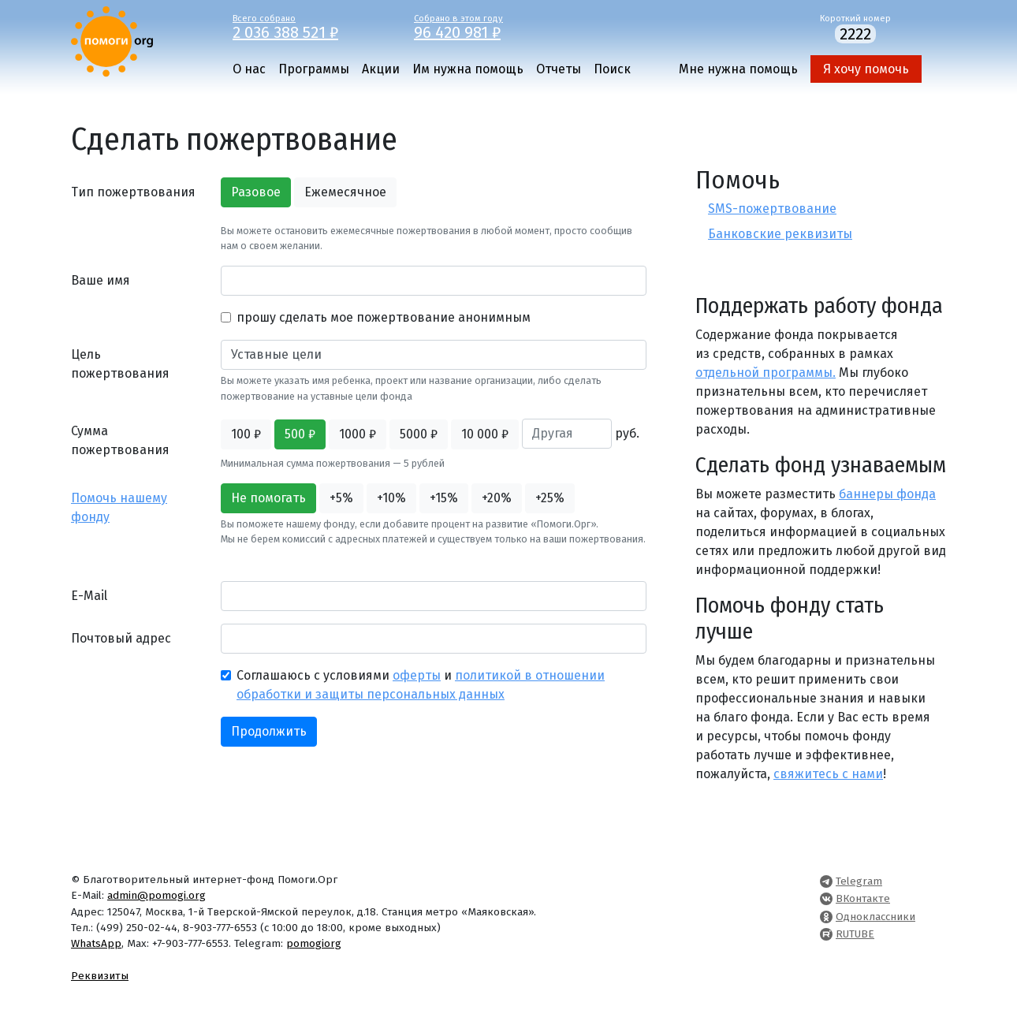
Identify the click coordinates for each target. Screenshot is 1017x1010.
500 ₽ (300, 434)
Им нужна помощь (467, 68)
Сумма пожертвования (120, 440)
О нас (249, 68)
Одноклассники (875, 916)
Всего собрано (311, 26)
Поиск (612, 68)
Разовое (256, 191)
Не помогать (268, 497)
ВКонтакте (863, 898)
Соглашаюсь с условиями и (421, 685)
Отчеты (558, 68)
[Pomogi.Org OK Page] (826, 916)
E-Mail (89, 595)
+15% (444, 497)
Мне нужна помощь (738, 68)
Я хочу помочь (866, 68)
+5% (341, 497)
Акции (381, 68)
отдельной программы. (765, 372)
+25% (549, 497)
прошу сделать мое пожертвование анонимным (384, 317)
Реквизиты (100, 975)
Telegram (859, 881)
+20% (497, 497)
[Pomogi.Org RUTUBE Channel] (826, 934)
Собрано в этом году (493, 26)
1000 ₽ (357, 434)
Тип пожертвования (133, 191)
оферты (417, 675)
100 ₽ (246, 434)
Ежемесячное (345, 191)
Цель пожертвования (120, 364)
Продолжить (269, 731)
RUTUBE (855, 934)
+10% (391, 497)
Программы (313, 68)
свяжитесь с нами (828, 773)
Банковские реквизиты (780, 233)
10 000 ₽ (484, 434)
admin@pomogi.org (156, 895)
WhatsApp (96, 943)
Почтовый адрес (121, 638)
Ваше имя (100, 280)
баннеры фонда (887, 493)
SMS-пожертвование (772, 208)
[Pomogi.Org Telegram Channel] (826, 881)
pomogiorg (313, 943)
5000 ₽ (419, 434)
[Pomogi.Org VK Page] (826, 898)
